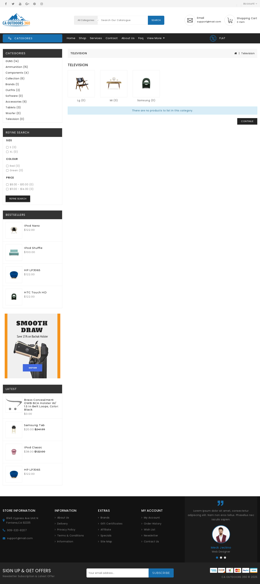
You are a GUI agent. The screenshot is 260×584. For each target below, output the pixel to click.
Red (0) (13, 166)
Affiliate (106, 529)
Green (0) (14, 170)
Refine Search (17, 198)
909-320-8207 (17, 530)
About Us (128, 38)
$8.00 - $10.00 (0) (20, 184)
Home (71, 38)
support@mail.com (20, 538)
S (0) (11, 147)
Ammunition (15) (17, 67)
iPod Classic (33, 447)
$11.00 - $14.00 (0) (20, 189)
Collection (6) (15, 78)
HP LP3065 (32, 270)
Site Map (106, 541)
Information (65, 541)
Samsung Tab (34, 425)
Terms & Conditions (70, 535)
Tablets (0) (13, 107)
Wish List (149, 529)
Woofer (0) (13, 113)
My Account (152, 517)
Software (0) (14, 96)
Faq (141, 38)
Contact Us (151, 541)
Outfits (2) (13, 90)
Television (248, 53)
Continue (247, 121)
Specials (106, 535)
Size (9, 140)
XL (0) (12, 152)
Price (10, 177)
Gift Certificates (112, 523)
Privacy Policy (66, 529)
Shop (82, 38)
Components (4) (17, 73)
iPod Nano (32, 225)
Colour (12, 159)
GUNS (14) (12, 61)
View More (154, 38)
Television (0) (15, 119)
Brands (105, 517)
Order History (153, 523)
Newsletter (151, 535)
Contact (112, 38)
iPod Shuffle (33, 248)
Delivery (62, 523)
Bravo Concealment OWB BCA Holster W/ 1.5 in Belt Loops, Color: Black (41, 404)
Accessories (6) (16, 101)
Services (96, 38)
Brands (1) (12, 84)
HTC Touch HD (35, 292)
